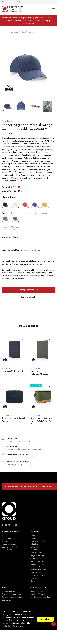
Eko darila (34, 549)
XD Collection (7, 121)
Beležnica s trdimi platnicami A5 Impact (39, 372)
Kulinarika (34, 547)
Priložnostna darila (37, 575)
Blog (4, 535)
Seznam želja (7, 600)
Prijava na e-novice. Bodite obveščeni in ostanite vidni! (29, 486)
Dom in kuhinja (36, 552)
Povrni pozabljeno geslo (11, 594)
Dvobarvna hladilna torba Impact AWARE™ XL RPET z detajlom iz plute (41, 421)
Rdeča (25, 207)
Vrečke (33, 535)
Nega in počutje (37, 555)
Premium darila (36, 572)
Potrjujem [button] (45, 619)
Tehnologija (34, 544)
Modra (35, 207)
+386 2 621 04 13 (37, 594)
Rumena (45, 207)
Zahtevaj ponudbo (29, 297)
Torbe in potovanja (38, 561)
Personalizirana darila (38, 569)
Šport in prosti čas (37, 558)
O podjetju (6, 538)
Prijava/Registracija (9, 591)
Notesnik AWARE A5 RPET (13, 371)
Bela (15, 207)
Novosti (33, 578)
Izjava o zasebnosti (9, 547)
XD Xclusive (6, 368)
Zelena (5, 221)
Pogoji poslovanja (9, 544)
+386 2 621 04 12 (37, 591)
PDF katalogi (7, 549)
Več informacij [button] (18, 626)
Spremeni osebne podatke (12, 597)
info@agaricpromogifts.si (40, 597)
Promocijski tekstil (37, 541)
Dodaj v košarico (28, 289)
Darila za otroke (36, 567)
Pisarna (33, 538)
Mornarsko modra (15, 222)
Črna (5, 207)
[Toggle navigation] (53, 2)
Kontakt (5, 541)
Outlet (33, 581)
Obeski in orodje (37, 564)
